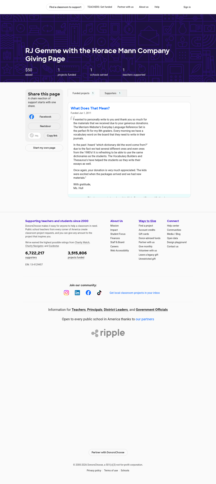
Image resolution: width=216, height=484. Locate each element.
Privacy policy (94, 470)
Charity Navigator (34, 246)
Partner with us (126, 7)
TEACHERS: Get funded (99, 7)
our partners (145, 319)
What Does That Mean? (90, 108)
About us (143, 7)
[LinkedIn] (77, 292)
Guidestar (54, 246)
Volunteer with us (148, 250)
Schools (125, 470)
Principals (94, 310)
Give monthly (145, 246)
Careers (114, 246)
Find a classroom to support (65, 7)
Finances (115, 238)
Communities (174, 230)
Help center (173, 225)
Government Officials (152, 310)
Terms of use (111, 470)
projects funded (87, 254)
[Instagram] (66, 292)
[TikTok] (99, 292)
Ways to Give (147, 221)
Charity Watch (82, 242)
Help (157, 7)
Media (170, 234)
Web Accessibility (119, 250)
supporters (44, 254)
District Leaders (116, 310)
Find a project (146, 225)
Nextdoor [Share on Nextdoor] (40, 126)
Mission (114, 225)
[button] (44, 135)
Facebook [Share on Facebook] (40, 117)
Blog (178, 234)
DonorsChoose (34, 7)
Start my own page (44, 147)
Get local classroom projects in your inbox (135, 292)
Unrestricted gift (147, 258)
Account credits (147, 230)
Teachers (79, 310)
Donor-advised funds (149, 238)
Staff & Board (117, 242)
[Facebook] (88, 292)
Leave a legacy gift (148, 254)
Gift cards (144, 234)
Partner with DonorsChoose (108, 452)
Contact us (172, 246)
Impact (114, 230)
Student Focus (118, 234)
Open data (172, 238)
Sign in (187, 7)
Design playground (176, 242)
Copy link (52, 135)
